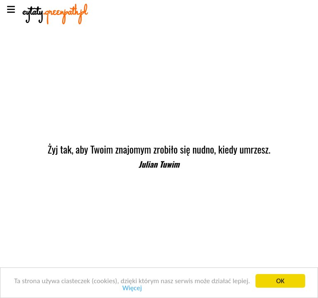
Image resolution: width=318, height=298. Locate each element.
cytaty (54, 12)
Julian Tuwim (159, 164)
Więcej (132, 288)
